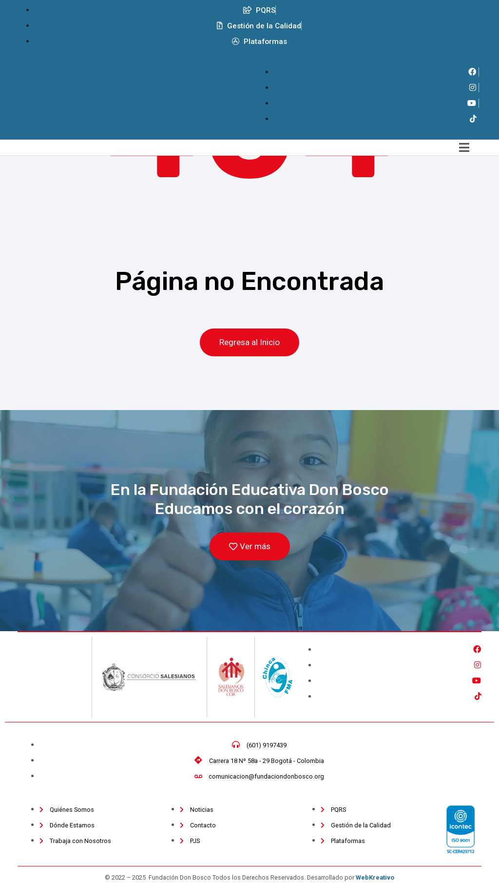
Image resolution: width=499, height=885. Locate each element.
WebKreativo (375, 878)
